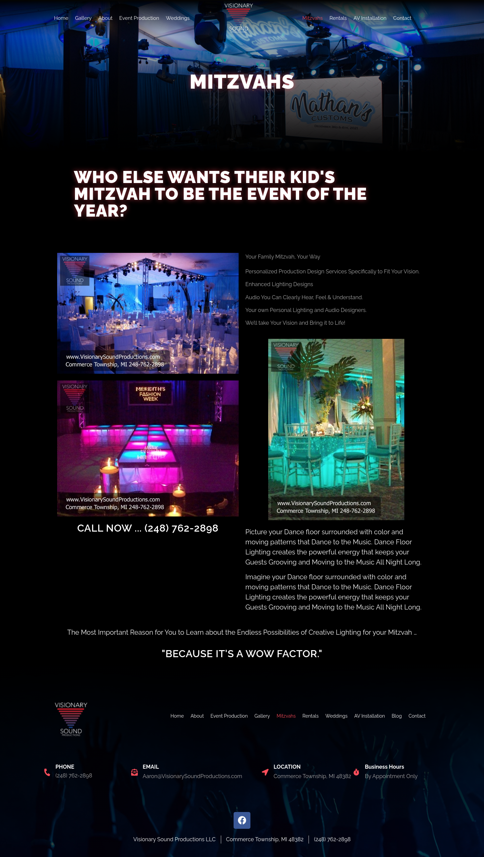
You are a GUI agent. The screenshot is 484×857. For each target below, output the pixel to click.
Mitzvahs (312, 18)
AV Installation (370, 18)
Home (61, 18)
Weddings (178, 18)
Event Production (139, 18)
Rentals (338, 18)
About (105, 18)
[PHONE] (47, 772)
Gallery (83, 18)
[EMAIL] (134, 772)
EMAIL (151, 767)
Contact (402, 18)
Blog (397, 716)
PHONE (64, 767)
